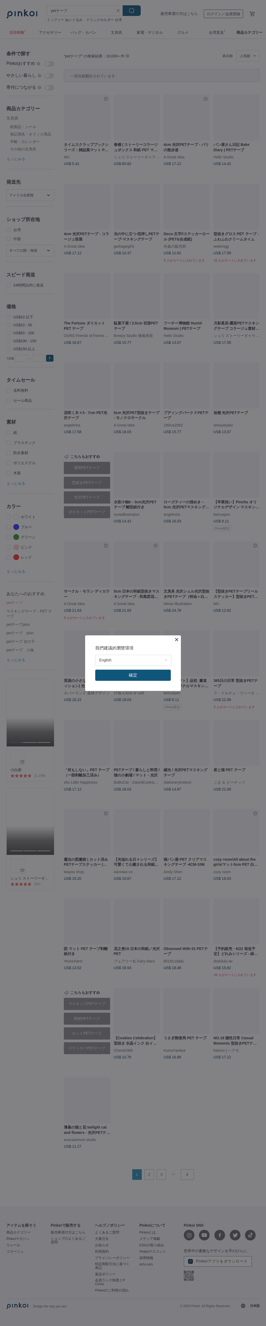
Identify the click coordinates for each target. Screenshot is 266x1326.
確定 (133, 675)
